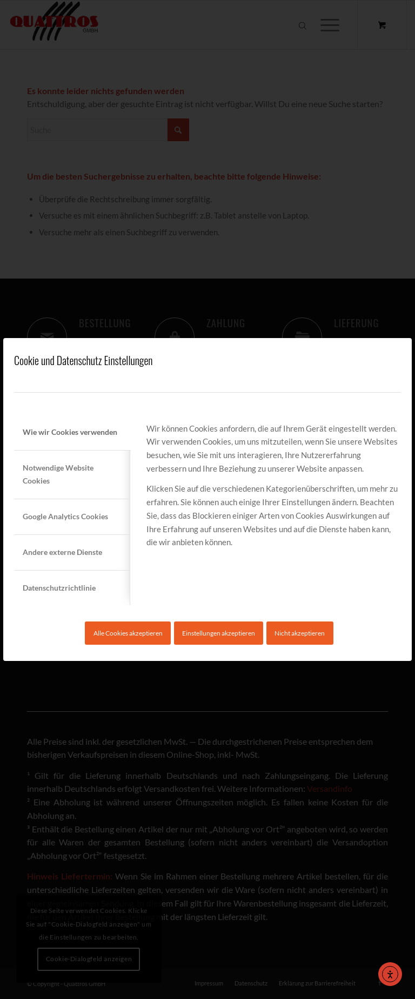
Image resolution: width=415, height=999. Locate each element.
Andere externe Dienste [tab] (62, 552)
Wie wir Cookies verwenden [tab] (70, 431)
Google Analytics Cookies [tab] (65, 516)
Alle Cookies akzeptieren (128, 633)
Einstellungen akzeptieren (218, 633)
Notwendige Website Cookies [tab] (58, 474)
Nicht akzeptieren (300, 633)
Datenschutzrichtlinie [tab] (59, 587)
